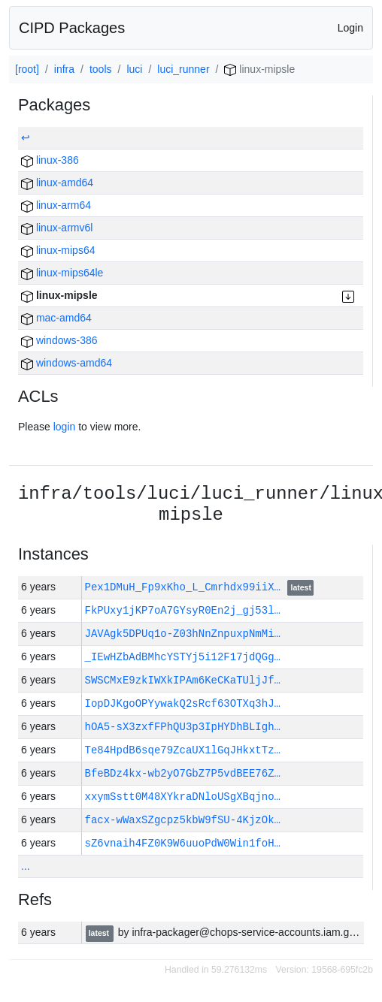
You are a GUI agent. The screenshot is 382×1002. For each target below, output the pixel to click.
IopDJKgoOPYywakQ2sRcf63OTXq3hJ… (182, 703)
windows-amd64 (66, 363)
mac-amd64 (56, 318)
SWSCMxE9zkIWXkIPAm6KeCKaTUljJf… (182, 680)
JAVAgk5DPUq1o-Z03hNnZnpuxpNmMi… (182, 633)
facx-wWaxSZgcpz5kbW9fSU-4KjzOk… (182, 820)
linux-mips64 (58, 250)
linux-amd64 (57, 183)
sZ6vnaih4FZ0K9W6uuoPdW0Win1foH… (182, 843)
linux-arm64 (56, 205)
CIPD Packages (72, 28)
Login (350, 28)
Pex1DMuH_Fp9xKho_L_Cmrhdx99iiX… (186, 587)
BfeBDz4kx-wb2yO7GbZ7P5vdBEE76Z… (182, 773)
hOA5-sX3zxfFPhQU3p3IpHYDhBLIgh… (182, 727)
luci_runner (183, 69)
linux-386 (50, 160)
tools (100, 69)
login (64, 427)
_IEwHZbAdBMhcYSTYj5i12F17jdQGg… (182, 657)
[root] (27, 69)
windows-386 (59, 340)
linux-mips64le (62, 273)
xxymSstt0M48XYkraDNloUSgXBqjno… (182, 796)
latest (301, 588)
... (25, 866)
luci (134, 69)
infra (64, 69)
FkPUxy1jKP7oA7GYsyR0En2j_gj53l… (182, 610)
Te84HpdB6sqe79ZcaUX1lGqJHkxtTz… (182, 750)
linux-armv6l (56, 228)
